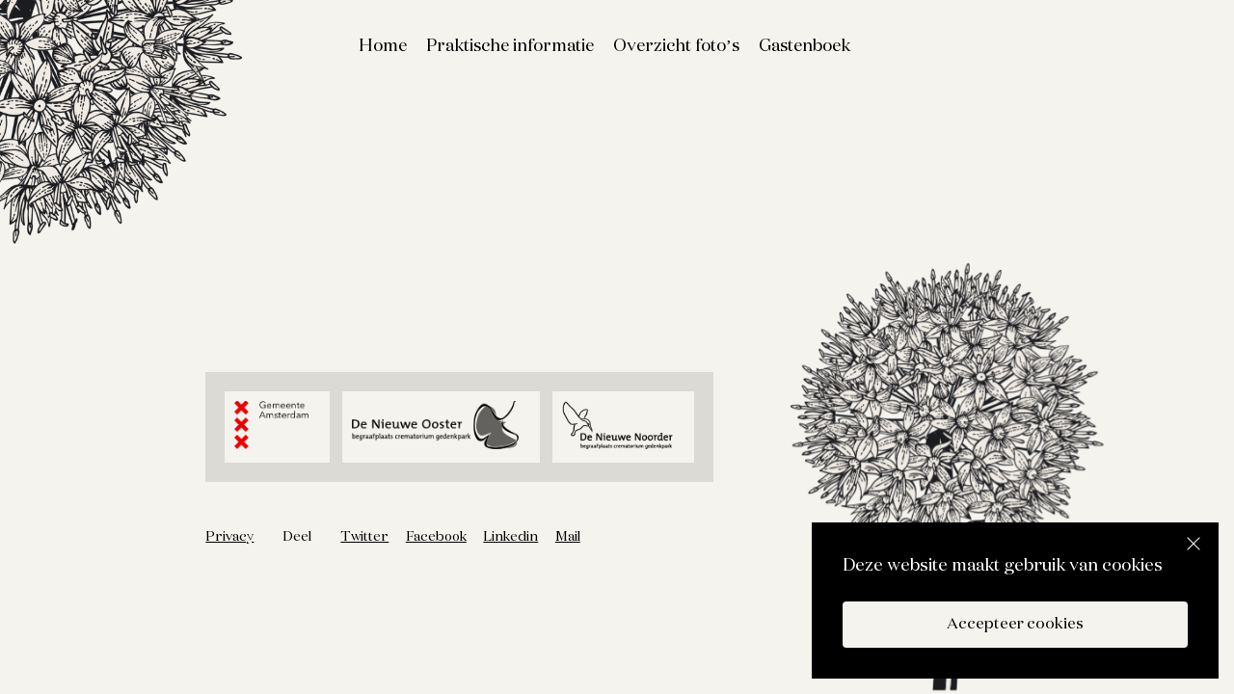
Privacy (229, 537)
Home (383, 46)
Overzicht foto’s (676, 46)
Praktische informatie (510, 46)
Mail (567, 537)
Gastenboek (804, 46)
